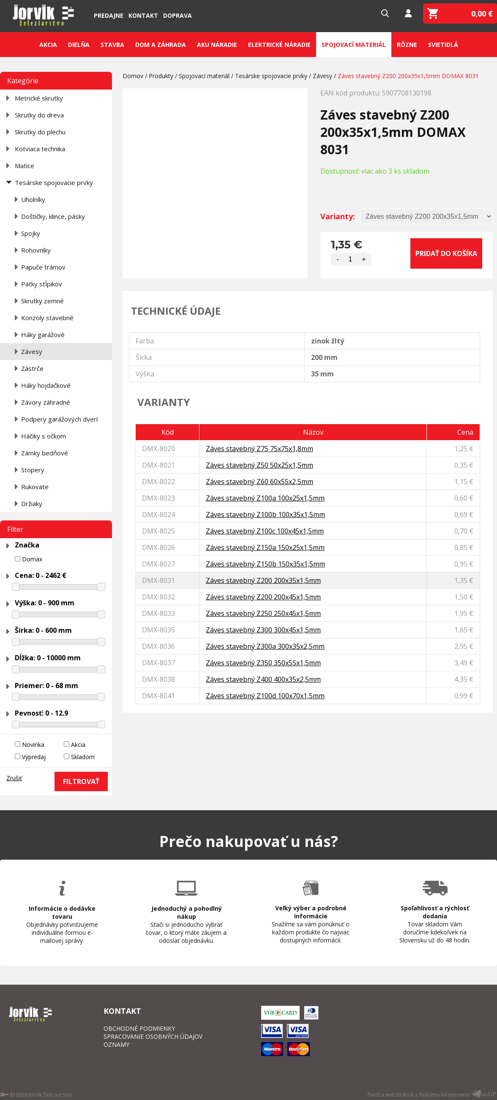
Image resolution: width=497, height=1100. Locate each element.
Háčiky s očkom (43, 436)
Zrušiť (14, 778)
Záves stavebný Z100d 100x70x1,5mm (265, 695)
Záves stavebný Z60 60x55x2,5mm (259, 481)
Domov (133, 76)
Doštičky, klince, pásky (53, 216)
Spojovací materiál (354, 45)
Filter (15, 529)
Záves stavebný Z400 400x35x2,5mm (263, 679)
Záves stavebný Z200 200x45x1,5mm (263, 597)
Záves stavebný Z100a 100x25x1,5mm (265, 498)
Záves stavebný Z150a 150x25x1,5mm (265, 547)
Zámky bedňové (44, 453)
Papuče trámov (43, 267)
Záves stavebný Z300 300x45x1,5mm (263, 629)
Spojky (30, 233)
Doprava (177, 15)
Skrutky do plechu (40, 132)
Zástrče (32, 368)
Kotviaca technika (40, 148)
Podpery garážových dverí (59, 419)
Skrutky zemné (42, 301)
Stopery (32, 470)
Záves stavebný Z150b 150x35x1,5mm (265, 564)
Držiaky (31, 503)
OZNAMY (116, 1044)
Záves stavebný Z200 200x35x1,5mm (263, 580)
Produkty (161, 76)
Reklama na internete (444, 1094)
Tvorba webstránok (390, 1094)
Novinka (33, 745)
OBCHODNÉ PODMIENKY (139, 1028)
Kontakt (143, 15)
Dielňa (79, 45)
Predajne (108, 15)
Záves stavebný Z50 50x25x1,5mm (259, 465)
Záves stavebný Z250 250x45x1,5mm (263, 613)
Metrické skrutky (39, 98)
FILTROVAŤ (81, 781)
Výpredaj (34, 757)
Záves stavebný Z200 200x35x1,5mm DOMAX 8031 (408, 76)
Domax (32, 559)
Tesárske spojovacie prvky (54, 182)
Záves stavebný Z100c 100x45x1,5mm (265, 531)
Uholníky (33, 199)
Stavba (112, 45)
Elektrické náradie (279, 45)
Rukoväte (35, 486)
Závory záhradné (45, 402)
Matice (24, 165)
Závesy (31, 351)
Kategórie (22, 80)
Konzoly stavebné (47, 317)
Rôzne (407, 45)
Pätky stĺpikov (41, 284)
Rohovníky (36, 250)
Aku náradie (217, 45)
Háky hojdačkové (46, 385)
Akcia (48, 45)
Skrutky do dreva (39, 115)
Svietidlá (443, 45)
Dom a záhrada (160, 45)
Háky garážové (43, 334)
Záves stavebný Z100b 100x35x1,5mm (265, 514)
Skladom (83, 757)
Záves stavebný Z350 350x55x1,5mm (263, 662)
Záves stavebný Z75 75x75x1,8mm (259, 448)
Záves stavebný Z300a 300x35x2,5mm (265, 646)
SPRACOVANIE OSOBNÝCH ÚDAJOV (153, 1036)
